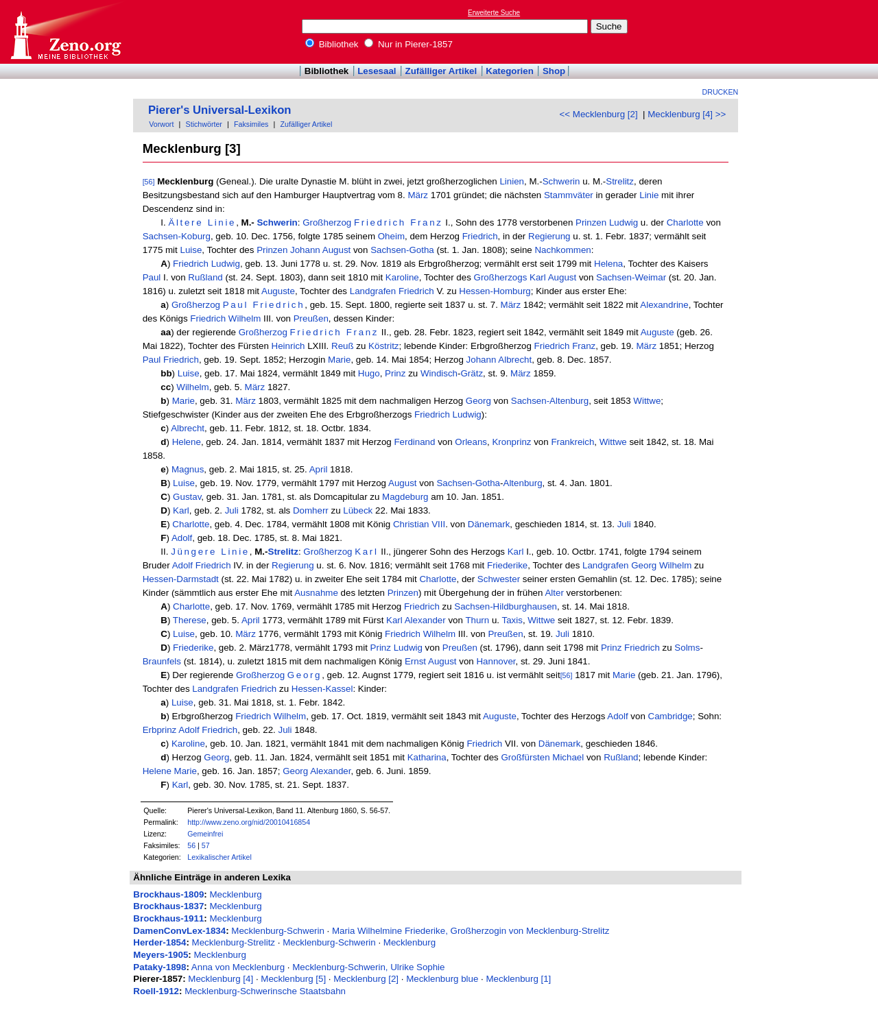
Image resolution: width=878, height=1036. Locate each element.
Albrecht (515, 359)
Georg (478, 401)
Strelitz (620, 181)
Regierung (549, 236)
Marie (339, 359)
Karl (538, 277)
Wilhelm (244, 318)
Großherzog (326, 222)
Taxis (512, 620)
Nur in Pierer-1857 (408, 44)
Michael (568, 757)
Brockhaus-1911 (168, 918)
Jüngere (194, 551)
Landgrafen (373, 291)
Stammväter (568, 195)
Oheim (391, 236)
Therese (189, 620)
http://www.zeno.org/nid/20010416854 (248, 822)
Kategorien (510, 71)
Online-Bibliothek (65, 32)
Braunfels (162, 661)
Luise (191, 250)
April (318, 469)
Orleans (471, 442)
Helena (608, 263)
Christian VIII (419, 524)
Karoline (402, 277)
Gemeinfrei (205, 834)
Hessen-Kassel (322, 689)
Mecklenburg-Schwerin (277, 931)
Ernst (415, 661)
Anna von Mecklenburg (238, 967)
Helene (186, 442)
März (417, 195)
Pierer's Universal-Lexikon (220, 110)
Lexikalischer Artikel (219, 857)
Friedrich (380, 222)
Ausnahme (316, 593)
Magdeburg (405, 497)
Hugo (369, 373)
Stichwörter (204, 124)
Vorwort (161, 124)
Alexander (425, 620)
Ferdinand (414, 442)
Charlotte (685, 222)
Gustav (187, 497)
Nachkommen (562, 250)
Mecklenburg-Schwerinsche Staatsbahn (265, 991)
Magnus (187, 469)
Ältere (185, 222)
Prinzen (591, 222)
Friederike (507, 565)
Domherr (311, 510)
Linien (511, 181)
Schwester (498, 579)
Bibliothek (332, 44)
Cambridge (670, 716)
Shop (554, 71)
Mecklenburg (235, 894)
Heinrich (288, 346)
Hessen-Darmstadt (181, 579)
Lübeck (357, 510)
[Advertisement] (815, 31)
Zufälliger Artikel (441, 71)
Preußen (311, 318)
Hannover (495, 661)
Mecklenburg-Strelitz (233, 942)
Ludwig (623, 222)
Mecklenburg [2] (366, 979)
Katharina (427, 757)
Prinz (395, 373)
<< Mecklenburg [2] (599, 114)
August (336, 250)
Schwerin (561, 181)
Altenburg (523, 483)
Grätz (471, 373)
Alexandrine (664, 305)
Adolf (181, 538)
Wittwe (647, 401)
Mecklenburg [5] (293, 979)
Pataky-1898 (159, 967)
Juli (232, 510)
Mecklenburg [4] (220, 979)
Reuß (342, 346)
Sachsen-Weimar (631, 277)
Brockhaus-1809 (168, 894)
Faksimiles (251, 124)
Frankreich (572, 442)
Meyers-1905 (160, 955)
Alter (554, 593)
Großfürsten (525, 757)
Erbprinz (160, 730)
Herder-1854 (159, 942)
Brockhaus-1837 (168, 906)
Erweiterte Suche (494, 12)
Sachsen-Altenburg (550, 401)
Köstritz (383, 346)
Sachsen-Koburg (177, 236)
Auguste (278, 291)
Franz (426, 222)
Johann (305, 250)
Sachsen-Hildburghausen (505, 606)
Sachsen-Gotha (402, 250)
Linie (648, 195)
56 (191, 845)
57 (206, 845)
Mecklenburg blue (442, 979)
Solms (687, 647)
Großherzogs (500, 277)
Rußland (205, 277)
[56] (149, 182)
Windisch (439, 373)
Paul (152, 277)
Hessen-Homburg (494, 291)
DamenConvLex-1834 (179, 931)
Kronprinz (511, 442)
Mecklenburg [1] (518, 979)
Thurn (477, 620)
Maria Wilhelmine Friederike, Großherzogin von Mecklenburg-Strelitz (470, 931)
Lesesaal (376, 71)
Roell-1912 (156, 991)
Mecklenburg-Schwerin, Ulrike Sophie (368, 967)
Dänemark (489, 524)
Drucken (720, 92)
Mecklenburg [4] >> (687, 114)
